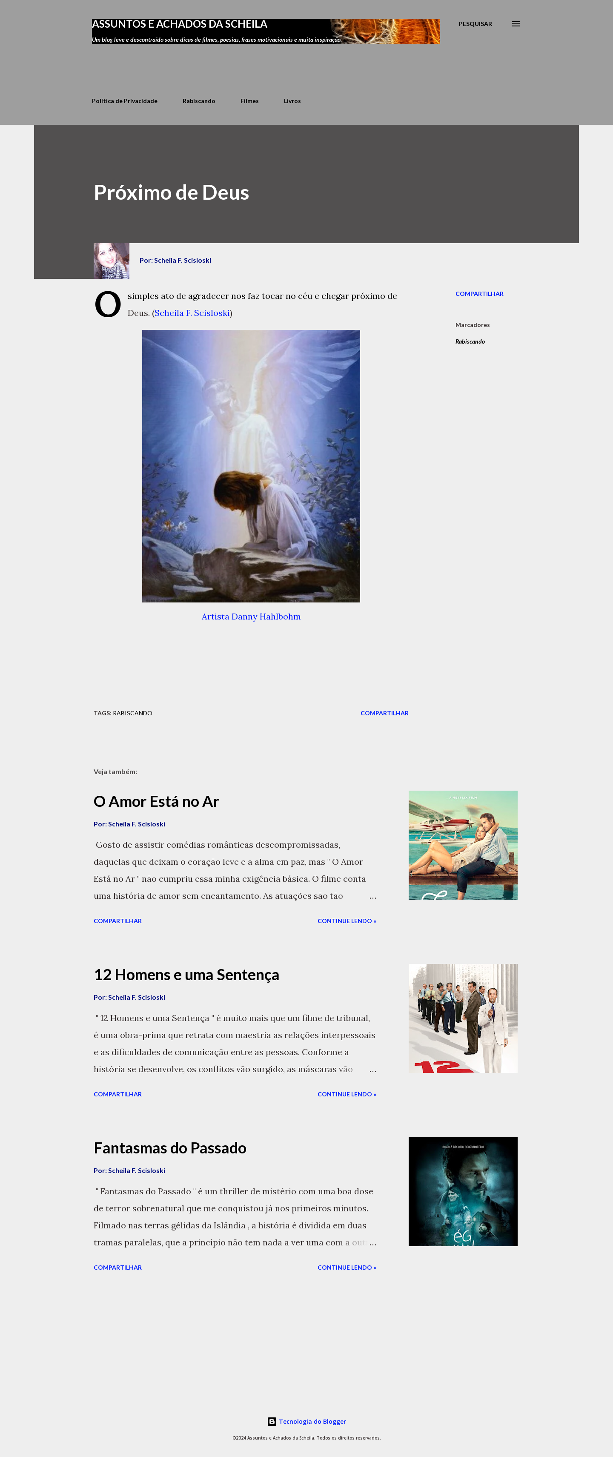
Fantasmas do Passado (170, 1147)
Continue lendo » (347, 920)
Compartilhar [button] (479, 293)
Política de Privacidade (125, 100)
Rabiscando (199, 100)
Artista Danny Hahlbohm (251, 618)
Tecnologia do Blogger (306, 1421)
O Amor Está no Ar (156, 801)
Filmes (250, 100)
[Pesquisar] (475, 24)
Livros (292, 100)
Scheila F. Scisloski (192, 314)
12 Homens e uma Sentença (187, 974)
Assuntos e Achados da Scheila (179, 23)
